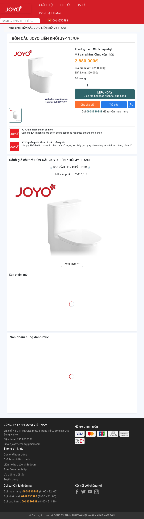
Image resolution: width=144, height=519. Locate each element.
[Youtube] (90, 483)
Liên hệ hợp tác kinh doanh (20, 456)
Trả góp (113, 96)
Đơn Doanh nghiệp (15, 461)
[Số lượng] (87, 77)
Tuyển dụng (11, 471)
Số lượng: (81, 70)
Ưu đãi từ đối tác (14, 466)
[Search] (38, 12)
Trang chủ (13, 19)
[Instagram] (96, 483)
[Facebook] (77, 483)
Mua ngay (105, 85)
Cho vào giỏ (87, 96)
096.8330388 (24, 430)
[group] (40, 68)
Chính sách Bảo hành (17, 451)
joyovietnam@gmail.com (26, 435)
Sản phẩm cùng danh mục (29, 329)
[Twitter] (83, 483)
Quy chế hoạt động (15, 446)
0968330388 (95, 103)
